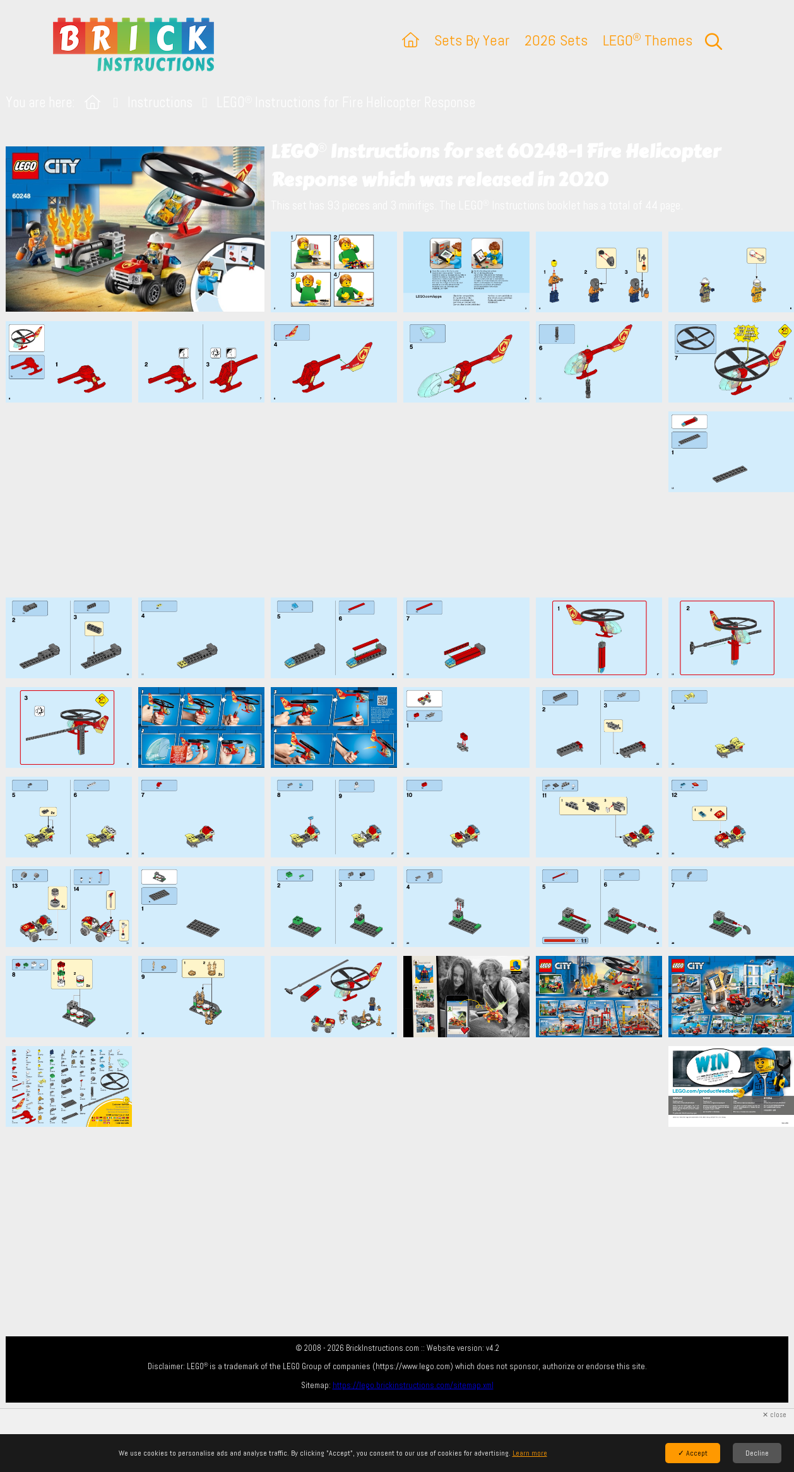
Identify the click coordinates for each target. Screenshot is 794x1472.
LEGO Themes (647, 40)
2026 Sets (556, 40)
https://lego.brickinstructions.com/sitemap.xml (413, 1385)
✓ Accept (693, 1453)
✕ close (774, 1414)
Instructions (160, 102)
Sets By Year (471, 40)
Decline (757, 1453)
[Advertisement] (403, 499)
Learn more (530, 1453)
